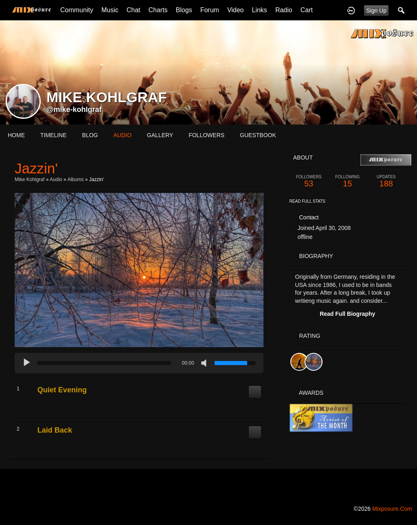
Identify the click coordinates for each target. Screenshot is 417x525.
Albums (75, 179)
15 (347, 181)
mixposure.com (392, 508)
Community (76, 10)
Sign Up (376, 10)
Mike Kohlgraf (29, 179)
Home (16, 135)
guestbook (258, 135)
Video (235, 10)
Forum (209, 10)
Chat (133, 10)
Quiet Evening (62, 390)
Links (259, 10)
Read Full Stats (307, 201)
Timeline (53, 135)
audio (122, 135)
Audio (56, 179)
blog (90, 135)
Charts (157, 10)
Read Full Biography (347, 314)
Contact (308, 217)
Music (110, 10)
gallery (160, 135)
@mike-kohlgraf (74, 109)
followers (206, 135)
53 (309, 181)
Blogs (184, 10)
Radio (283, 10)
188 (386, 181)
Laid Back (54, 430)
